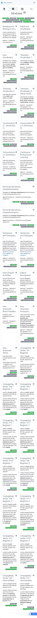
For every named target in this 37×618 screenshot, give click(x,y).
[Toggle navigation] (34, 3)
